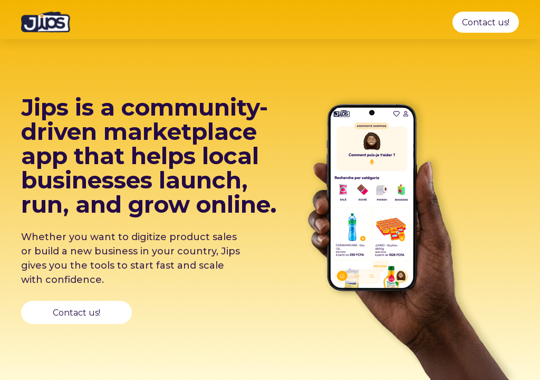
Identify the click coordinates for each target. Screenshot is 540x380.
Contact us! (485, 22)
